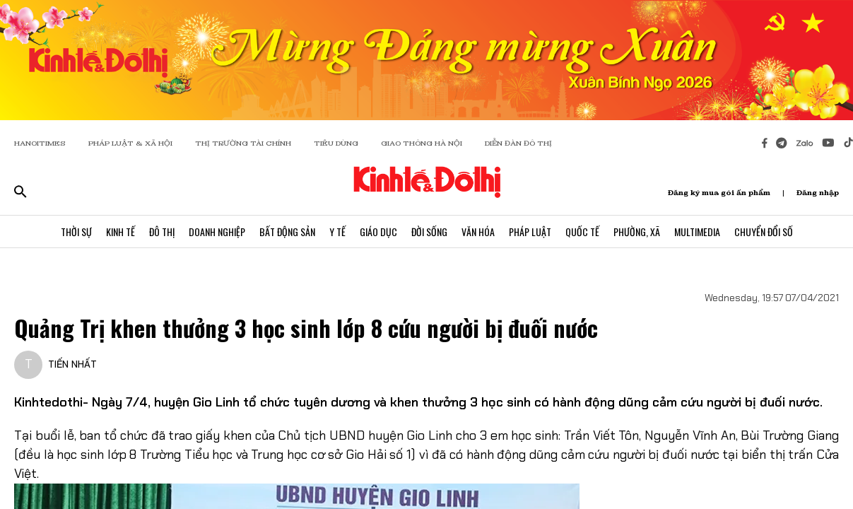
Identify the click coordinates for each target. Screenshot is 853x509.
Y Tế (337, 231)
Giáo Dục (378, 231)
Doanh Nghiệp (217, 231)
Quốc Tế (582, 231)
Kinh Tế (120, 231)
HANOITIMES (40, 143)
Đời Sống (429, 231)
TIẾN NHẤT (72, 364)
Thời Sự (76, 231)
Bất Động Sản (287, 231)
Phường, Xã (636, 231)
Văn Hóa (478, 231)
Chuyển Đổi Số (763, 231)
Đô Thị (162, 231)
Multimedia (697, 231)
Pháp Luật (530, 231)
